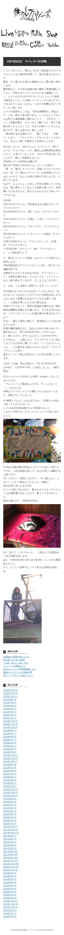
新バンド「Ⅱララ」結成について (18, 675)
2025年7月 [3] (9, 702)
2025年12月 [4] (10, 690)
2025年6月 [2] (9, 705)
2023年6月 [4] (9, 770)
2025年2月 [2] (9, 714)
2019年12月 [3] (10, 901)
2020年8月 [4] (9, 876)
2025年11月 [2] (10, 693)
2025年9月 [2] (9, 699)
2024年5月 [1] (9, 739)
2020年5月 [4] (9, 885)
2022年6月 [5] (9, 807)
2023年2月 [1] (9, 783)
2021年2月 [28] (10, 857)
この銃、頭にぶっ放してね (15, 662)
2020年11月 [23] (11, 866)
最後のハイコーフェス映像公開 (17, 672)
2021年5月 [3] (9, 848)
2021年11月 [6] (10, 829)
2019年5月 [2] (9, 916)
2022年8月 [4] (9, 801)
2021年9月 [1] (9, 835)
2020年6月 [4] (9, 882)
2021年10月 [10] (11, 832)
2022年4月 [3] (9, 814)
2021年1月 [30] (10, 860)
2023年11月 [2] (10, 758)
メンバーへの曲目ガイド (14, 666)
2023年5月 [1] (9, 773)
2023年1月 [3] (9, 786)
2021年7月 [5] (9, 842)
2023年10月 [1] (10, 761)
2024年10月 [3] (10, 727)
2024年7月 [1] (9, 733)
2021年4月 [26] (10, 851)
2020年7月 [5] (9, 879)
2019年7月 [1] (9, 913)
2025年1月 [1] (9, 718)
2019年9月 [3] (9, 910)
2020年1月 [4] (9, 897)
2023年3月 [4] (9, 780)
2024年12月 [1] (10, 721)
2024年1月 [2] (9, 752)
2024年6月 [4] (9, 736)
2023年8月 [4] (9, 764)
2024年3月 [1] (9, 745)
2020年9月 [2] (9, 873)
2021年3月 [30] (10, 854)
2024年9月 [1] (9, 730)
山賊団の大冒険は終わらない (16, 656)
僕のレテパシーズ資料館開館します (19, 669)
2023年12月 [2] (10, 755)
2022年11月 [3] (10, 792)
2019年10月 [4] (10, 907)
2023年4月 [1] (9, 776)
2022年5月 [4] (9, 811)
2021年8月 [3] (9, 838)
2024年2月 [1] (9, 749)
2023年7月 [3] (9, 767)
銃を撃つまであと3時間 (14, 659)
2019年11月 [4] (10, 904)
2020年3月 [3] (9, 891)
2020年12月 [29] (11, 863)
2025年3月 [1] (9, 711)
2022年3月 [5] (9, 817)
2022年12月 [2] (10, 789)
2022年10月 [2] (10, 795)
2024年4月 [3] (9, 742)
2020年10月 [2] (10, 869)
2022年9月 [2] (9, 798)
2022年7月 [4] (9, 804)
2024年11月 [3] (10, 724)
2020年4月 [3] (9, 888)
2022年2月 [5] (9, 820)
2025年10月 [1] (10, 696)
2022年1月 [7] (9, 823)
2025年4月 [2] (9, 708)
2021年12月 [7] (10, 826)
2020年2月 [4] (9, 894)
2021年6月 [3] (9, 845)
